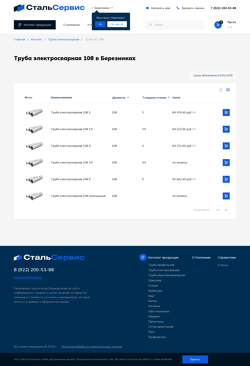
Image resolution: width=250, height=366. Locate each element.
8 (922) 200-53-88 (34, 269)
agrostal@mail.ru (28, 277)
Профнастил (157, 337)
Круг (151, 295)
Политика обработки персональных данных (91, 346)
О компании (71, 24)
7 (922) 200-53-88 (223, 8)
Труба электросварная (164, 270)
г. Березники (102, 8)
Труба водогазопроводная (166, 275)
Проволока (155, 321)
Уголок (153, 285)
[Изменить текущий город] (117, 24)
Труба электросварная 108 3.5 (72, 129)
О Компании (201, 257)
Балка (152, 301)
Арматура (155, 290)
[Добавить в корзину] (226, 112)
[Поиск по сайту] (174, 25)
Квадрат (154, 316)
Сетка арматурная (160, 326)
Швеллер (154, 280)
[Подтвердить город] (100, 24)
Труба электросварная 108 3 (70, 112)
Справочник (227, 257)
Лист (151, 331)
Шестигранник (158, 311)
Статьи (223, 265)
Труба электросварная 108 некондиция (78, 196)
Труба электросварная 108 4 (70, 145)
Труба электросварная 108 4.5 (72, 162)
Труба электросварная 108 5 (70, 179)
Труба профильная (161, 265)
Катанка (154, 306)
